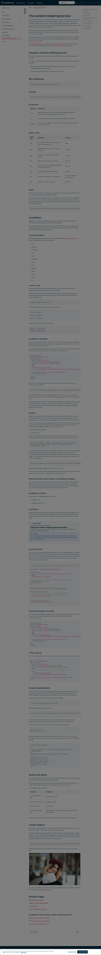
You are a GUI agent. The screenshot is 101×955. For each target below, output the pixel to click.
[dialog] (50, 952)
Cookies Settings (72, 952)
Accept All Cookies (82, 952)
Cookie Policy (24, 952)
